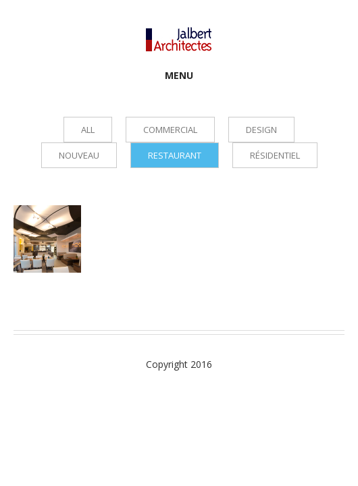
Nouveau (79, 155)
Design (261, 130)
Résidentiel (275, 155)
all (88, 130)
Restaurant (174, 155)
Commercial (170, 130)
